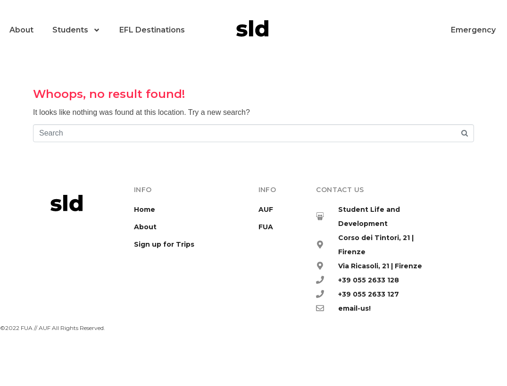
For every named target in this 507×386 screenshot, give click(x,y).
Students (76, 30)
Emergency (473, 29)
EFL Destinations (152, 29)
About (21, 29)
